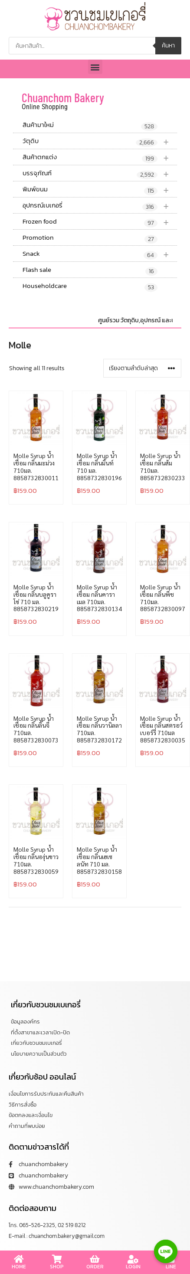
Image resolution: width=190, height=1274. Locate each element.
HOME (19, 1267)
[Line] (165, 1251)
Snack (100, 254)
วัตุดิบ (100, 141)
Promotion (90, 238)
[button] (95, 67)
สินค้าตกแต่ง (100, 157)
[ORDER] (95, 1259)
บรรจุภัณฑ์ (100, 173)
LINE (171, 1267)
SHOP (57, 1267)
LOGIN (133, 1267)
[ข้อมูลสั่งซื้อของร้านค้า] (142, 368)
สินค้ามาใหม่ (90, 125)
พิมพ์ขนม (100, 189)
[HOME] (19, 1259)
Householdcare (90, 286)
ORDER (95, 1267)
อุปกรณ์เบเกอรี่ (100, 205)
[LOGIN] (133, 1259)
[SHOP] (56, 1259)
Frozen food (100, 222)
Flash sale (90, 270)
